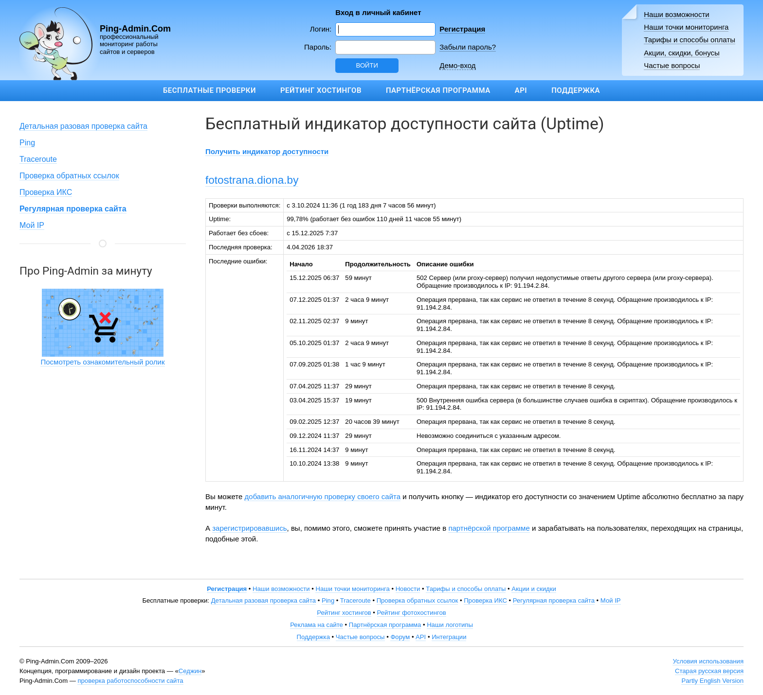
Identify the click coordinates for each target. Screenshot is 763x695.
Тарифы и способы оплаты (689, 39)
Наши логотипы (450, 624)
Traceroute (38, 159)
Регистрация (462, 29)
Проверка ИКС (45, 192)
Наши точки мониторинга (686, 27)
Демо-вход (457, 65)
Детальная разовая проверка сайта (83, 126)
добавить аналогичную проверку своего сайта (323, 496)
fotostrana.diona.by (251, 180)
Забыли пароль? (467, 47)
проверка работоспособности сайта (130, 680)
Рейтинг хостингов (321, 90)
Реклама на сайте (316, 624)
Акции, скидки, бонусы (682, 53)
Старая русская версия (709, 671)
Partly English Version (712, 680)
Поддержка (575, 90)
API (521, 90)
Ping (27, 143)
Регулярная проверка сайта (554, 600)
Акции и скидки (533, 588)
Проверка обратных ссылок (69, 176)
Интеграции (449, 637)
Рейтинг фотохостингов (411, 612)
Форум (400, 637)
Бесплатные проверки (209, 90)
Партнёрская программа (438, 90)
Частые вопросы (672, 65)
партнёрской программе (488, 528)
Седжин (190, 671)
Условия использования (708, 661)
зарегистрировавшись (249, 528)
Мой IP (31, 225)
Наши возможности (676, 14)
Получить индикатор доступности (266, 151)
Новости (408, 588)
